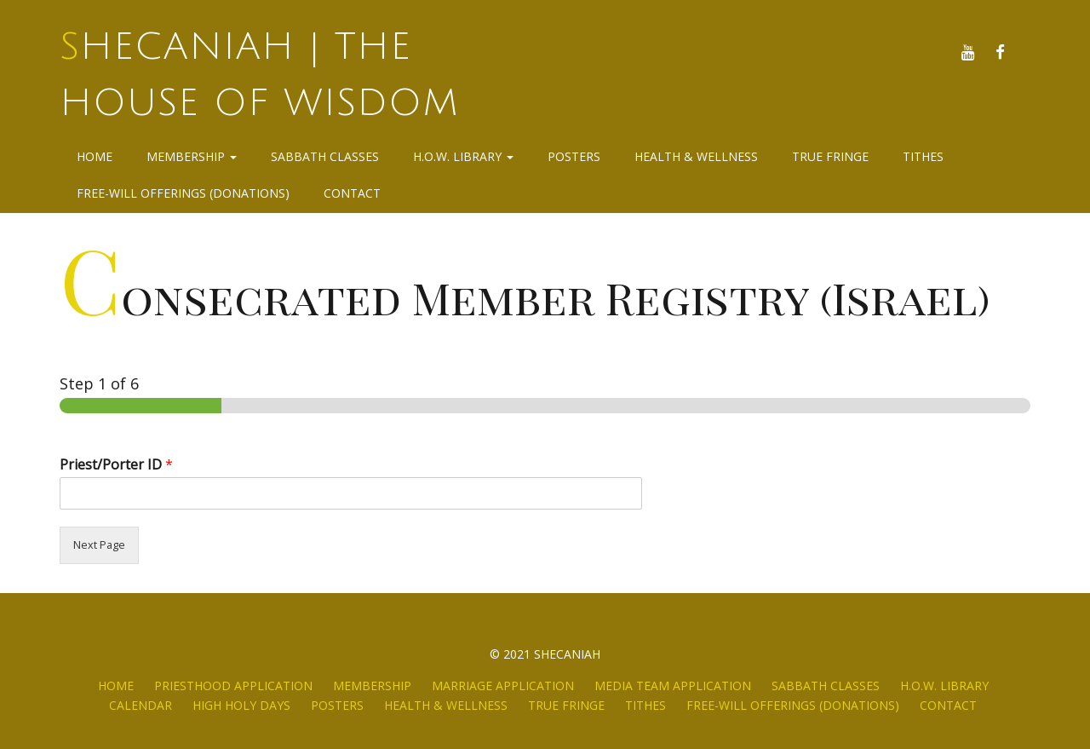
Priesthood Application (233, 685)
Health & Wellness (696, 156)
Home (94, 156)
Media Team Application (672, 685)
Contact (352, 193)
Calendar (140, 705)
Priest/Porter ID (116, 465)
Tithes (923, 156)
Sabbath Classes (325, 156)
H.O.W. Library (463, 156)
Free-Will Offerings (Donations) (183, 193)
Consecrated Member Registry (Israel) (525, 297)
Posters (574, 156)
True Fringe (830, 156)
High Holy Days (241, 705)
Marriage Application (503, 685)
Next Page (99, 545)
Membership (191, 156)
